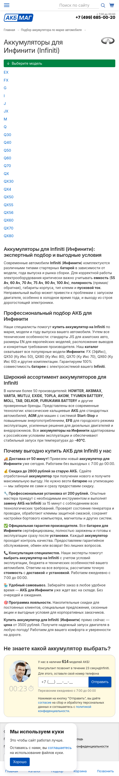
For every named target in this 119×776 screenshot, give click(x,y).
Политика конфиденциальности (84, 746)
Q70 (7, 165)
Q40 (7, 142)
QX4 (7, 189)
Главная (9, 30)
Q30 (7, 134)
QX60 (8, 220)
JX (6, 111)
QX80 (9, 235)
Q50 (7, 150)
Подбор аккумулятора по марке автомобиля (51, 30)
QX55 (8, 204)
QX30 (9, 181)
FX (6, 80)
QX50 (9, 197)
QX (6, 173)
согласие (44, 702)
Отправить (99, 682)
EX (6, 72)
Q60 (7, 158)
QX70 (8, 228)
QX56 (8, 212)
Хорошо (19, 762)
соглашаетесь (60, 748)
